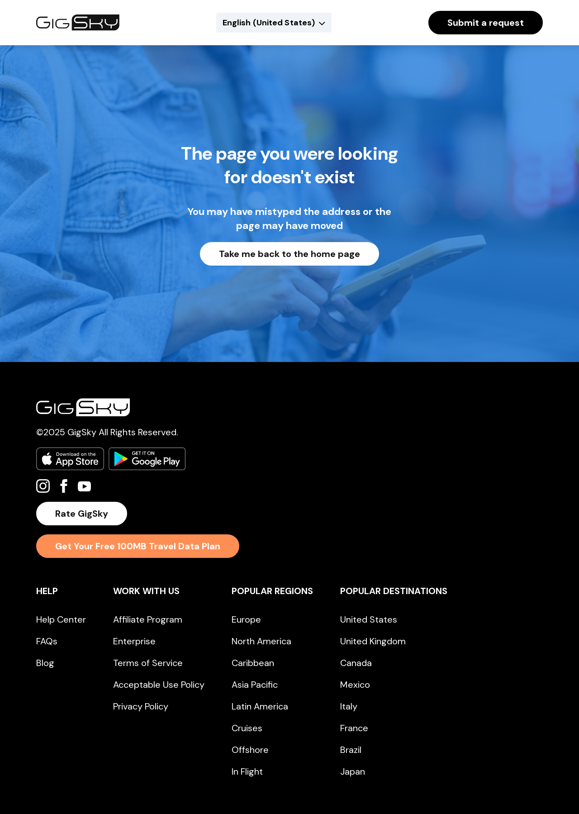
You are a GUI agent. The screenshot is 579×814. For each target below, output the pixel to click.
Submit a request (485, 23)
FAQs (46, 641)
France (354, 728)
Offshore (250, 750)
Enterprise (134, 641)
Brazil (350, 750)
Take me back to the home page (289, 254)
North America (261, 641)
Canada (356, 663)
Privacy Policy (140, 706)
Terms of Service (148, 663)
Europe (246, 619)
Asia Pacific (255, 684)
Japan (352, 771)
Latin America (260, 706)
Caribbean (253, 663)
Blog (45, 663)
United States (368, 619)
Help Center (61, 619)
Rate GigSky (81, 513)
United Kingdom (373, 641)
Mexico (355, 684)
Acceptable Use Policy (158, 684)
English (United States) (269, 22)
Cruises (247, 728)
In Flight (247, 771)
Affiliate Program (147, 619)
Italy (348, 706)
